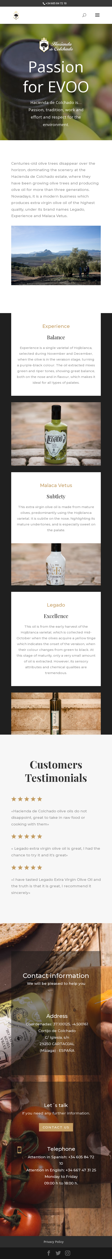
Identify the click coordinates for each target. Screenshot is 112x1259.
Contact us (56, 1127)
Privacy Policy (54, 1242)
